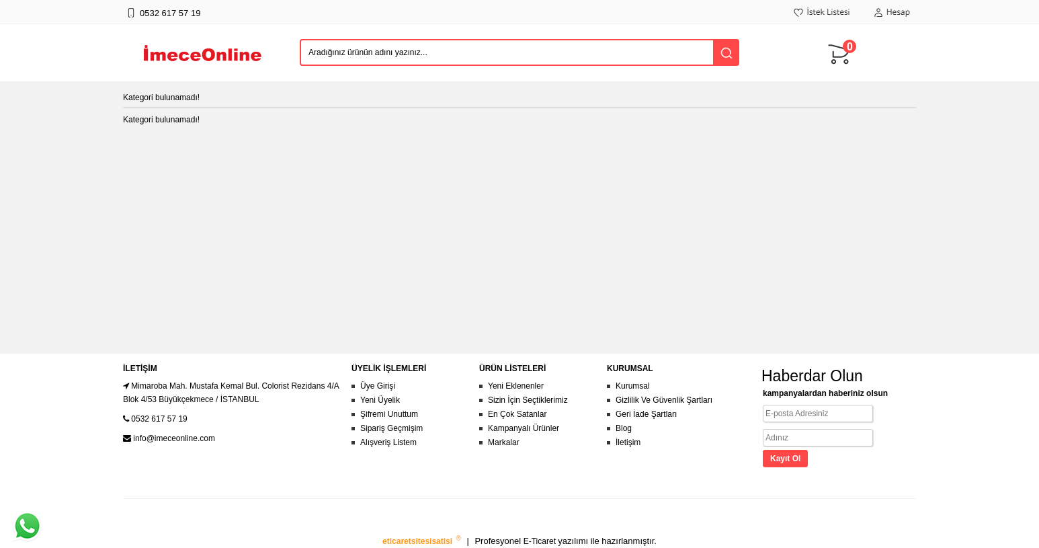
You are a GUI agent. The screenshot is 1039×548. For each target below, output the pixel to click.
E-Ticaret (541, 541)
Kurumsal (633, 386)
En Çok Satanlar (517, 414)
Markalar (504, 442)
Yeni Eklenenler (516, 386)
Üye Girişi (377, 386)
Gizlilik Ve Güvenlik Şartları (664, 400)
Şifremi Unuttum (389, 414)
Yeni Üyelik (380, 400)
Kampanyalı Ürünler (523, 428)
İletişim (628, 442)
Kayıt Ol (785, 458)
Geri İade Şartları (646, 414)
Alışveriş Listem (388, 442)
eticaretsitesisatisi (418, 541)
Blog (624, 428)
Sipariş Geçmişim (391, 428)
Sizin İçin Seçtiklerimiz (528, 400)
